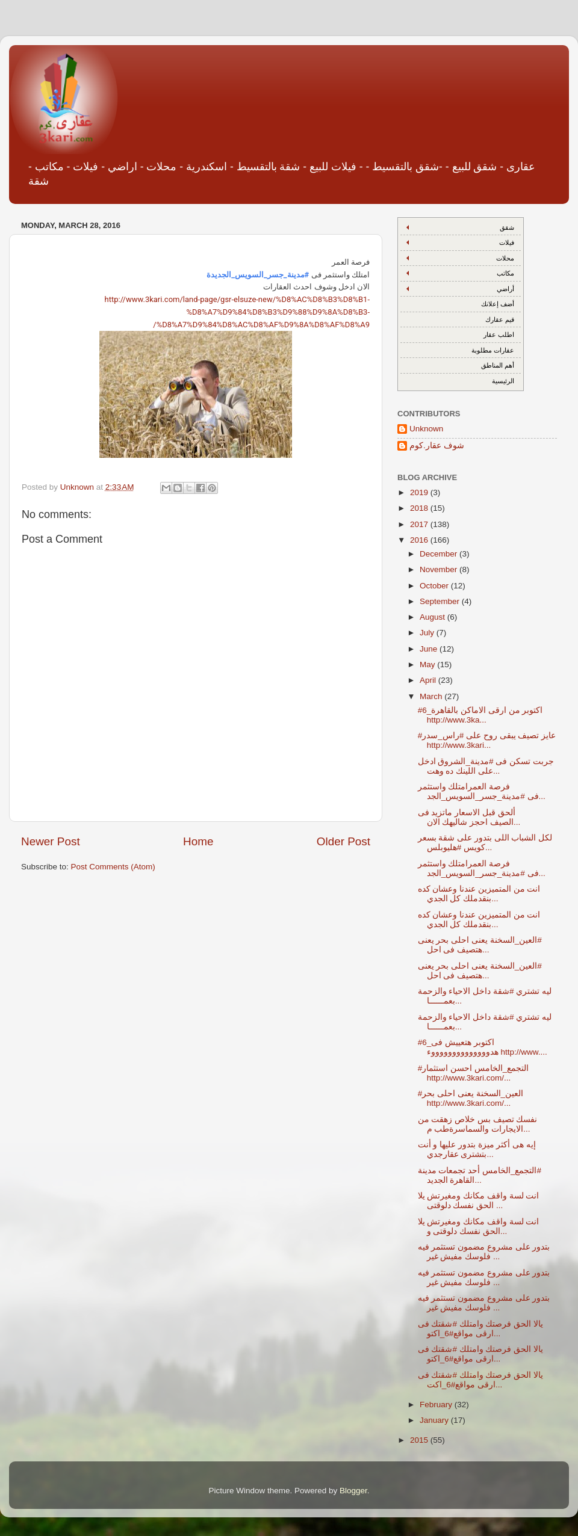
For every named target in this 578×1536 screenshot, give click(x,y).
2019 (420, 492)
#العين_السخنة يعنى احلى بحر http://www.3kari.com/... (470, 1098)
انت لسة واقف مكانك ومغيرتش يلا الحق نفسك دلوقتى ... (478, 1200)
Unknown (426, 428)
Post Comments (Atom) (113, 866)
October (435, 585)
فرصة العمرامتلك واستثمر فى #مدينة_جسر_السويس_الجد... (481, 791)
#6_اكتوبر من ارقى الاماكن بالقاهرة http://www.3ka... (480, 715)
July (428, 632)
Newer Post (50, 841)
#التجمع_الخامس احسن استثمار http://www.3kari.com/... (473, 1073)
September (441, 601)
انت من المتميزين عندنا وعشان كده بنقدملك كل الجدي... (479, 893)
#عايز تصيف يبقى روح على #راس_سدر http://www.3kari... (487, 740)
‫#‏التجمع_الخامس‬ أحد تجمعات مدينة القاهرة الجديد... (479, 1175)
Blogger (353, 1490)
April (429, 680)
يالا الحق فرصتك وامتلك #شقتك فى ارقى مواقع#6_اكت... (480, 1380)
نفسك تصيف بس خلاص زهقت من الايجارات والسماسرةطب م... (478, 1124)
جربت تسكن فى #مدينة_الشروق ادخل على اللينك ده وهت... (486, 766)
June (430, 648)
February (437, 1404)
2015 (420, 1440)
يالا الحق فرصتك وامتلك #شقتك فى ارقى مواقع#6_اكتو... (480, 1328)
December (439, 553)
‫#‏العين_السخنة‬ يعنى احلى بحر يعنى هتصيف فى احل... (480, 945)
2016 (420, 539)
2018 (420, 508)
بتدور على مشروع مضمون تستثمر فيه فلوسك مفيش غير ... (484, 1251)
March (432, 696)
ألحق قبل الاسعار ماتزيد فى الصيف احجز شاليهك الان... (469, 817)
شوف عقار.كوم (436, 445)
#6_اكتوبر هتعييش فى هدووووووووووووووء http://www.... (482, 1047)
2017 (420, 524)
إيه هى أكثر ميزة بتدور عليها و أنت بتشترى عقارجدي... (477, 1149)
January (435, 1420)
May (428, 664)
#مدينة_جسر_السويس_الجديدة (258, 274)
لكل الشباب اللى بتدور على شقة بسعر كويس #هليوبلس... (485, 842)
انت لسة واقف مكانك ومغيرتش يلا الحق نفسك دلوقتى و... (478, 1226)
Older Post (343, 841)
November (439, 569)
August (433, 616)
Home (198, 841)
